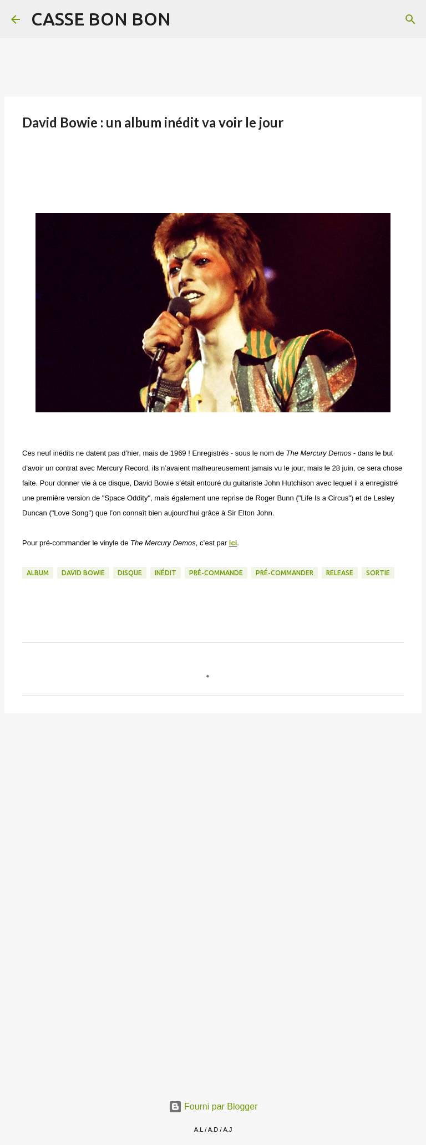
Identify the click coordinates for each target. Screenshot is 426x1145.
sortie (378, 572)
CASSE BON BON (101, 19)
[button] (29, 158)
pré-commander (284, 572)
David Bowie (83, 572)
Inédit (165, 572)
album (38, 572)
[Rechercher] (186, 19)
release (339, 572)
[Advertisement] (213, 807)
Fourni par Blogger (213, 1106)
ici (233, 543)
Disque (130, 572)
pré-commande (216, 572)
